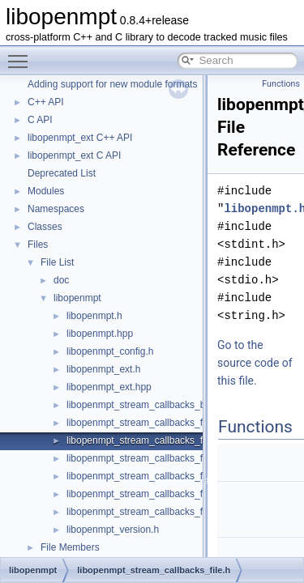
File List (57, 262)
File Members (70, 547)
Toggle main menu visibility (22, 54)
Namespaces (56, 209)
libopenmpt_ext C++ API (80, 137)
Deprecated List (62, 173)
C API (40, 120)
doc (61, 280)
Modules (46, 191)
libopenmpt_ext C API (74, 155)
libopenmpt (77, 298)
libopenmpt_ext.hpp (109, 387)
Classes (45, 226)
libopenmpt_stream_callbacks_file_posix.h (157, 494)
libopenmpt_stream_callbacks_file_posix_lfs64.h (170, 511)
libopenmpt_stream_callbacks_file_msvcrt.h (160, 476)
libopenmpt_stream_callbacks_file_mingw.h (160, 458)
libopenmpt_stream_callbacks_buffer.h (149, 405)
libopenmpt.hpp (99, 333)
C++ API (46, 102)
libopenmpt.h (94, 315)
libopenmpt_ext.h (103, 369)
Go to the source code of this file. (255, 362)
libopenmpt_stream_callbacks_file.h (143, 440)
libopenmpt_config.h (109, 351)
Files (38, 244)
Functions (281, 84)
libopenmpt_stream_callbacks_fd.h (141, 422)
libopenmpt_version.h (112, 529)
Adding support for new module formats (112, 84)
